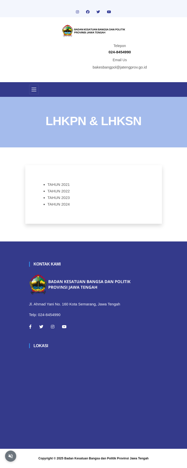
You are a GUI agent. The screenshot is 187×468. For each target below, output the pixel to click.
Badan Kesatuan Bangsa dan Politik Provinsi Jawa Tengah (106, 458)
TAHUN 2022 (59, 191)
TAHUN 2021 (59, 184)
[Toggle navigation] (34, 89)
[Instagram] (53, 326)
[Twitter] (41, 326)
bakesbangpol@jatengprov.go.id (120, 67)
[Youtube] (64, 326)
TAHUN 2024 (59, 204)
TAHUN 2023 (59, 197)
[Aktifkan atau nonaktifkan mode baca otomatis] (10, 456)
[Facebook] (30, 326)
